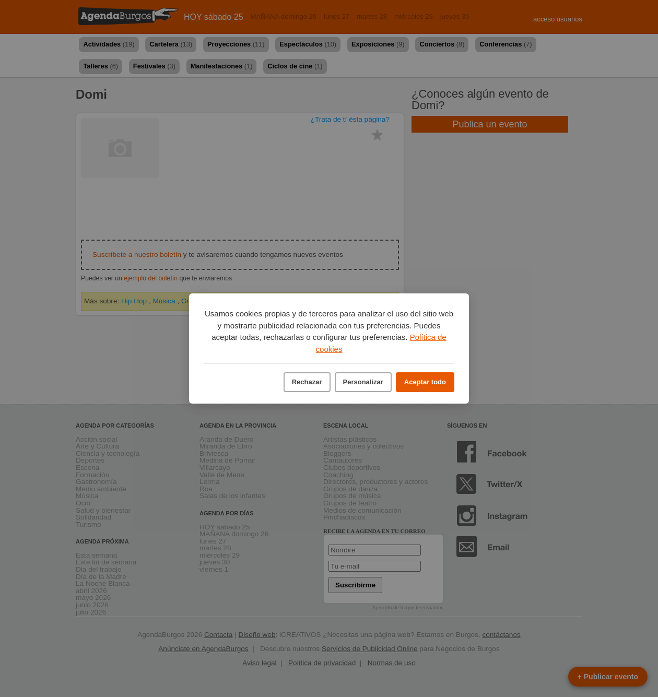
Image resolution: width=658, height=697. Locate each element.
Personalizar (363, 382)
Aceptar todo (425, 382)
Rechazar (307, 382)
